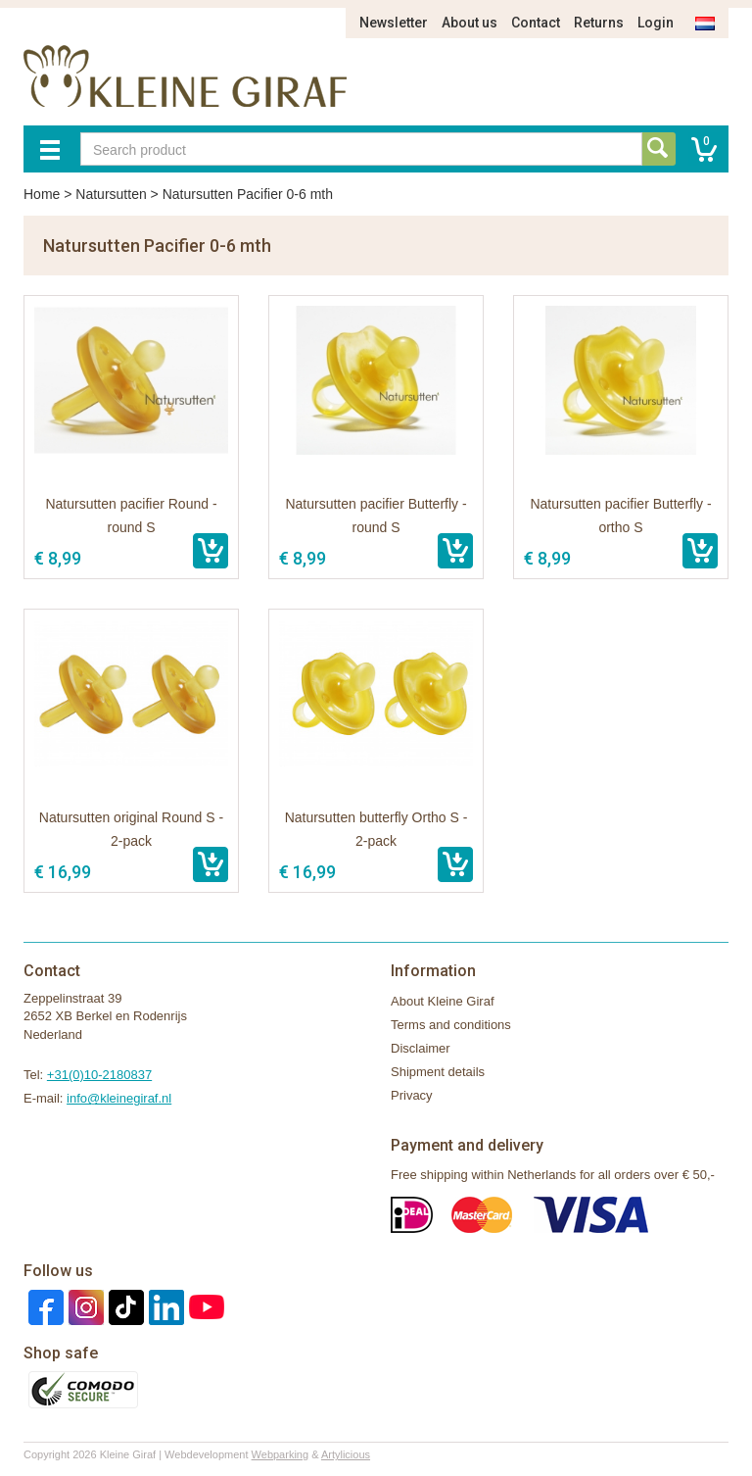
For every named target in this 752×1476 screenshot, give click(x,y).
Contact (535, 22)
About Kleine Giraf (442, 1001)
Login (655, 22)
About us (469, 22)
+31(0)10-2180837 (99, 1074)
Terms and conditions (451, 1024)
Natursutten (110, 194)
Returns (599, 22)
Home (42, 194)
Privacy (412, 1095)
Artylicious (345, 1454)
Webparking (280, 1454)
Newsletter (393, 22)
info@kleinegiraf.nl (119, 1098)
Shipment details (438, 1071)
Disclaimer (420, 1048)
